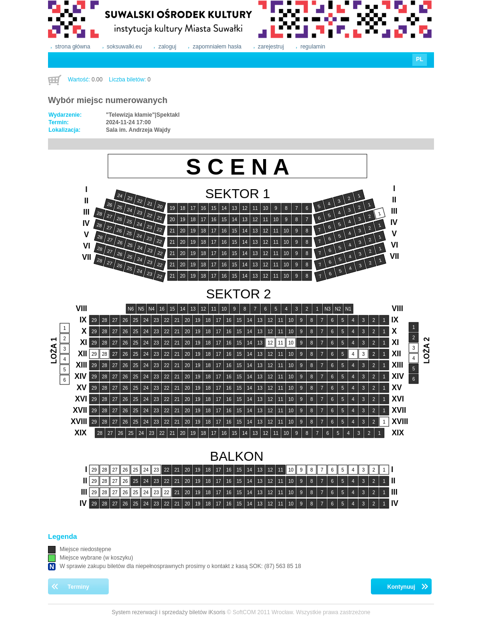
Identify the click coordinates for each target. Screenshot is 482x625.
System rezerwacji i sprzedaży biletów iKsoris (168, 612)
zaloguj (167, 46)
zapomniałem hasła (217, 46)
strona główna (72, 46)
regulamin (312, 46)
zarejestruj (271, 46)
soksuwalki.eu (124, 46)
